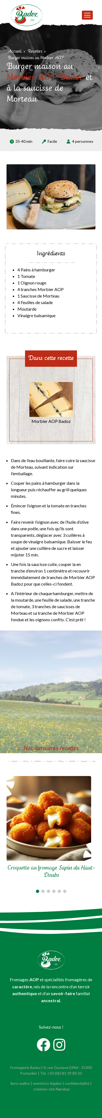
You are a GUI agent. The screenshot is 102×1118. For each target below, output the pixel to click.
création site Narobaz (51, 1089)
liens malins (20, 1083)
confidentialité (77, 1083)
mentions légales (47, 1083)
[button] (37, 891)
